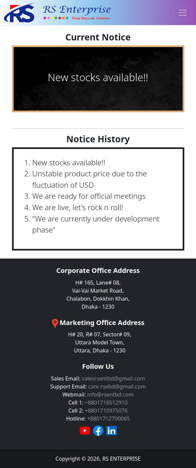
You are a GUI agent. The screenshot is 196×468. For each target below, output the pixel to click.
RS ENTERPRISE (121, 458)
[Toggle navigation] (182, 12)
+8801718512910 (106, 402)
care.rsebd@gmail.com (117, 386)
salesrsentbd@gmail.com (113, 378)
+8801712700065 (108, 418)
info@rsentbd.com (110, 394)
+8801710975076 (106, 410)
